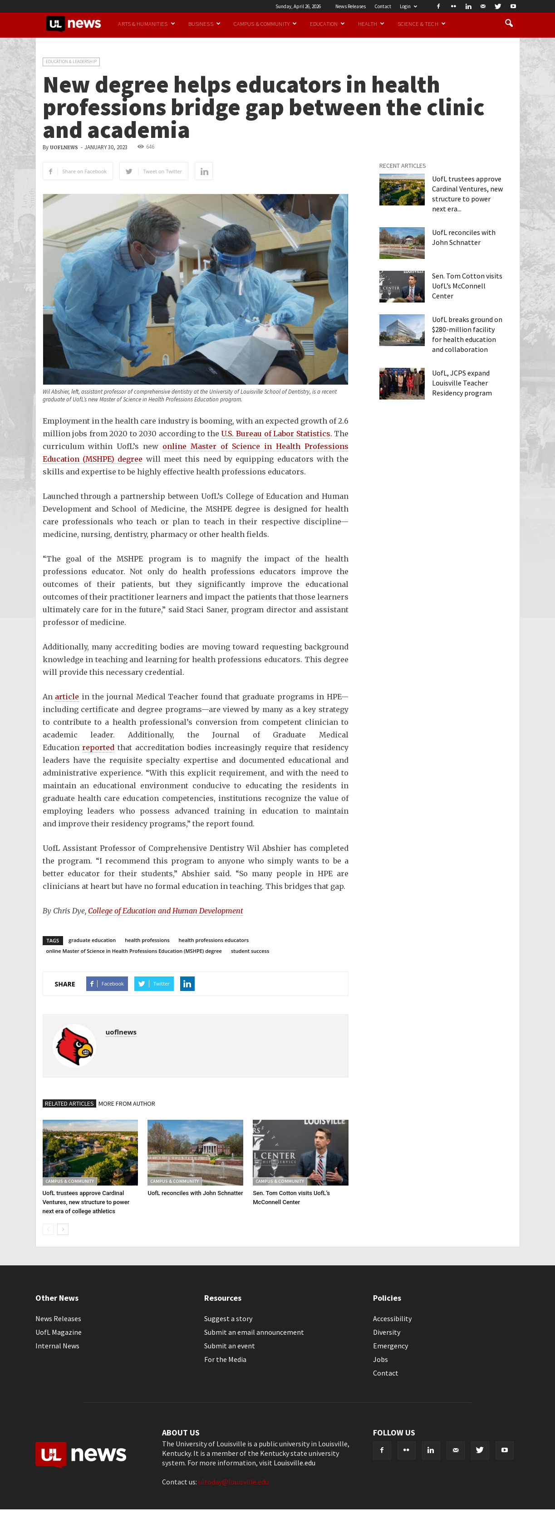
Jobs (380, 1359)
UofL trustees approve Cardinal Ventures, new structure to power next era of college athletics (86, 1202)
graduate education (92, 940)
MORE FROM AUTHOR (126, 1103)
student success (250, 950)
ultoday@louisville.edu (233, 1481)
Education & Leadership (71, 61)
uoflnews (64, 148)
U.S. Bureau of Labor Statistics (275, 433)
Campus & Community (265, 23)
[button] (509, 23)
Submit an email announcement (254, 1332)
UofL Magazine (58, 1332)
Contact (382, 6)
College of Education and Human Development (165, 910)
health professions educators (214, 940)
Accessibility (392, 1318)
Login (408, 6)
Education (327, 23)
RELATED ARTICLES (69, 1103)
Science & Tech (422, 23)
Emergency (390, 1345)
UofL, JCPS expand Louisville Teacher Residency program (462, 382)
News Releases (350, 6)
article (67, 696)
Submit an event (229, 1345)
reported (98, 747)
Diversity (386, 1332)
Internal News (57, 1345)
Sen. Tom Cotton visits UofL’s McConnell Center (467, 285)
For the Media (225, 1359)
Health (371, 23)
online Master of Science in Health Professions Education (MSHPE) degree (134, 950)
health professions (147, 940)
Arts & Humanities (146, 23)
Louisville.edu (294, 1462)
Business (204, 23)
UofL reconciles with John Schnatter (195, 1193)
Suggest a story (228, 1318)
